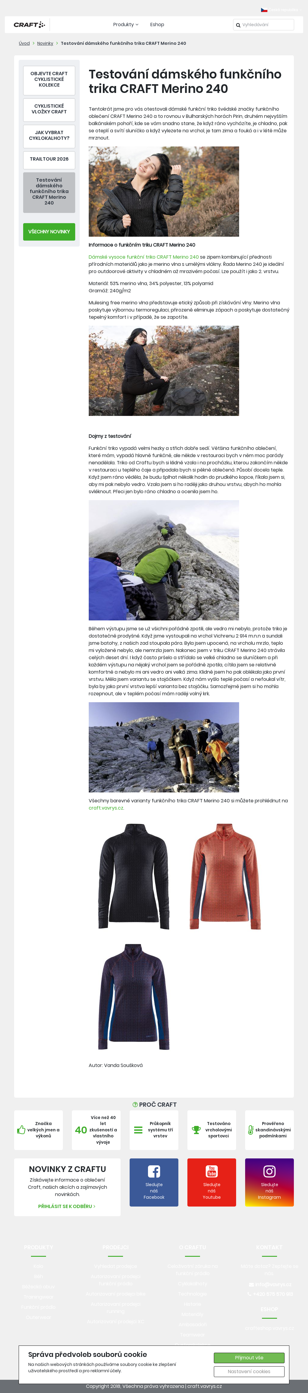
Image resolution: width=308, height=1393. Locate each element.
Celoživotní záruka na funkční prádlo (193, 1270)
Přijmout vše (249, 1357)
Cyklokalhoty (192, 1283)
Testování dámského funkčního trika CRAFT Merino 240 (123, 43)
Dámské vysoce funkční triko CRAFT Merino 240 (144, 257)
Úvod (24, 43)
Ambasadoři (193, 1324)
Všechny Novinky (49, 231)
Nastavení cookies (249, 1371)
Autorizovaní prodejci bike (116, 1293)
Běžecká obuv (38, 1286)
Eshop (157, 24)
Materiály (192, 1314)
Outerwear (38, 1317)
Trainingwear (38, 1296)
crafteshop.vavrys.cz (269, 1328)
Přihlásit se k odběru (67, 1206)
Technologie (192, 1293)
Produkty (126, 24)
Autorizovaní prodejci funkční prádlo (115, 1280)
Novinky (45, 43)
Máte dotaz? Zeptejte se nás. (269, 1270)
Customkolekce (193, 1345)
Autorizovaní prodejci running (115, 1308)
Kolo (38, 1266)
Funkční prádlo (38, 1307)
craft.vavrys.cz (106, 807)
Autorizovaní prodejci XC (115, 1321)
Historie (192, 1304)
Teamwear (192, 1334)
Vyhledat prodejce (115, 1266)
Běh (38, 1276)
